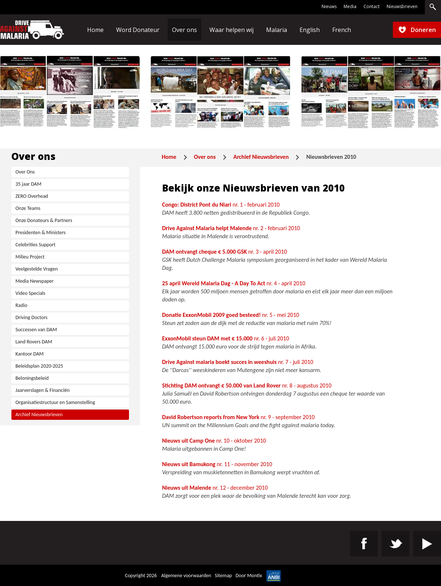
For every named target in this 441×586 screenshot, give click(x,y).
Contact (371, 6)
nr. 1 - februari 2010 (221, 204)
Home (169, 156)
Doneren (423, 30)
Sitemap (223, 575)
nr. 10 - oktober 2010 (214, 440)
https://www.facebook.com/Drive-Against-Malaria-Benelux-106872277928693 (364, 544)
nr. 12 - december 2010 (215, 487)
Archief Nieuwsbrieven (261, 156)
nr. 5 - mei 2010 (230, 314)
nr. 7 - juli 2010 (237, 361)
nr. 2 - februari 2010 (231, 228)
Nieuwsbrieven (402, 6)
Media (350, 6)
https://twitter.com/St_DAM (395, 544)
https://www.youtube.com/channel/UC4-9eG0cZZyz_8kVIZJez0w (427, 544)
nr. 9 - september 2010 (238, 417)
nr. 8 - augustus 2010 (246, 385)
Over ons (205, 156)
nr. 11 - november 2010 (217, 464)
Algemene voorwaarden (186, 575)
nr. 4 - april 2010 (233, 283)
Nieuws (329, 6)
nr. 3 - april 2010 (224, 251)
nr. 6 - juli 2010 (225, 338)
